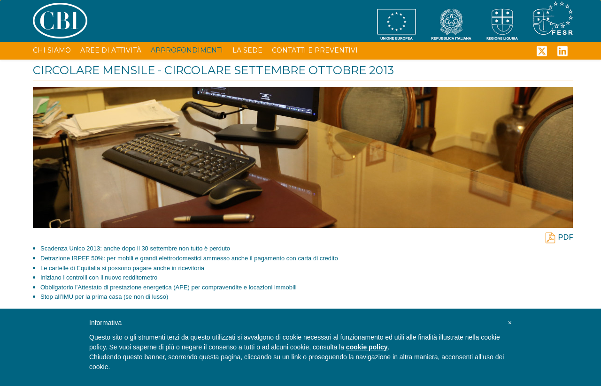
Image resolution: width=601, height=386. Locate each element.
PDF (559, 237)
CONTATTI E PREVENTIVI (315, 50)
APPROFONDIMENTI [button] (187, 50)
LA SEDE (247, 50)
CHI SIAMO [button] (52, 50)
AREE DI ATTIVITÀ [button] (110, 50)
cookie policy (367, 347)
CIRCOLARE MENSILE (94, 70)
